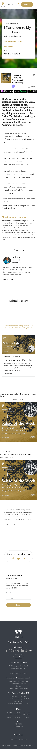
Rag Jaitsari (22, 44)
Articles (9, 712)
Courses (17, 717)
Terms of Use (23, 739)
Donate (27, 4)
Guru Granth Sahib (10, 44)
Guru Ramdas (8, 46)
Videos (9, 715)
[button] (35, 4)
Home (18, 709)
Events (18, 712)
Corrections (18, 735)
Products (27, 712)
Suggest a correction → (12, 524)
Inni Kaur (8, 50)
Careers (18, 731)
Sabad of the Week (10, 41)
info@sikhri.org (18, 726)
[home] (3, 4)
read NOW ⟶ (7, 373)
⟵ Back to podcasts (11, 23)
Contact (18, 722)
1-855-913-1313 (18, 724)
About (27, 717)
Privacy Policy (14, 739)
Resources (18, 715)
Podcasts (9, 717)
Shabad (20, 41)
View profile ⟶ (8, 279)
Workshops (26, 715)
